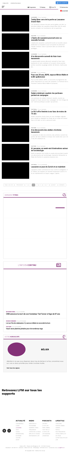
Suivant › (53, 185)
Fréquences (32, 430)
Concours (59, 423)
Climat (18, 425)
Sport (17, 440)
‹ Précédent (19, 185)
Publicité (5, 3)
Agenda (58, 428)
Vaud (17, 430)
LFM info (44, 423)
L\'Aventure (45, 436)
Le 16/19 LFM (45, 432)
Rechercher (64, 7)
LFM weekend (46, 434)
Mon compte (62, 2)
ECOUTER (64, 10)
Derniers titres (33, 428)
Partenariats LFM (34, 436)
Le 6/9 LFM (45, 425)
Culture (18, 438)
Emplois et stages (34, 434)
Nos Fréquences (60, 432)
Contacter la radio (35, 432)
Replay (42, 7)
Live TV (52, 7)
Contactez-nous (16, 3)
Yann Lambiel (46, 428)
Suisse (18, 432)
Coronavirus (19, 423)
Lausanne (18, 428)
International (20, 434)
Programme (32, 7)
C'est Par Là (45, 430)
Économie (18, 436)
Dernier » (62, 185)
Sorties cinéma (60, 425)
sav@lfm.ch (61, 447)
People (58, 430)
